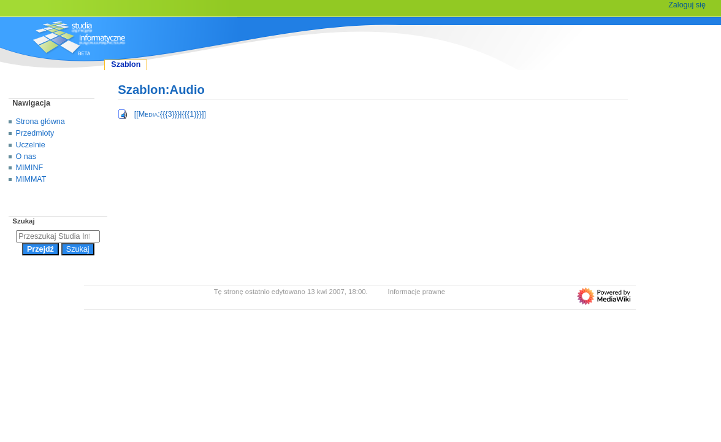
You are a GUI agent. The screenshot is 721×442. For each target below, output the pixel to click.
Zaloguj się (687, 5)
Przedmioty (35, 133)
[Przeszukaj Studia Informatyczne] (58, 236)
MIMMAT (31, 179)
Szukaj (23, 221)
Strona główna (40, 121)
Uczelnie (30, 145)
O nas (26, 156)
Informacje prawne (416, 291)
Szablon (125, 64)
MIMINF (30, 167)
